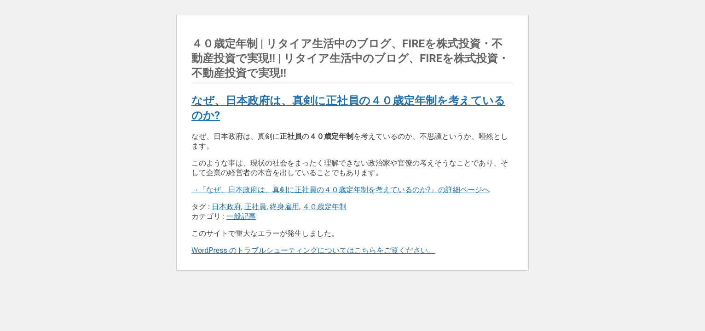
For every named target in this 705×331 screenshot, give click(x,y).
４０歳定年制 (324, 206)
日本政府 (226, 206)
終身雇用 (284, 206)
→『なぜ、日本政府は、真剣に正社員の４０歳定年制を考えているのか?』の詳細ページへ (340, 189)
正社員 (255, 206)
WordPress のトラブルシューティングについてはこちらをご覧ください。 (313, 250)
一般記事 (241, 216)
